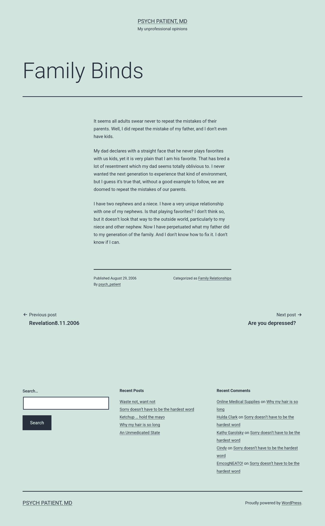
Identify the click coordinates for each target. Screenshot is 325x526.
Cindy (222, 448)
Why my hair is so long (140, 424)
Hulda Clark (227, 417)
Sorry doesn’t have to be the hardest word (157, 409)
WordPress (291, 502)
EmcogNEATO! (230, 463)
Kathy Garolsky (230, 432)
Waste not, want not (137, 401)
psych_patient (110, 284)
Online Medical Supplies (238, 401)
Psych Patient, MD (162, 21)
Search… (30, 391)
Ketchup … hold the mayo (142, 417)
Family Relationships (214, 278)
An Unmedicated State (140, 432)
